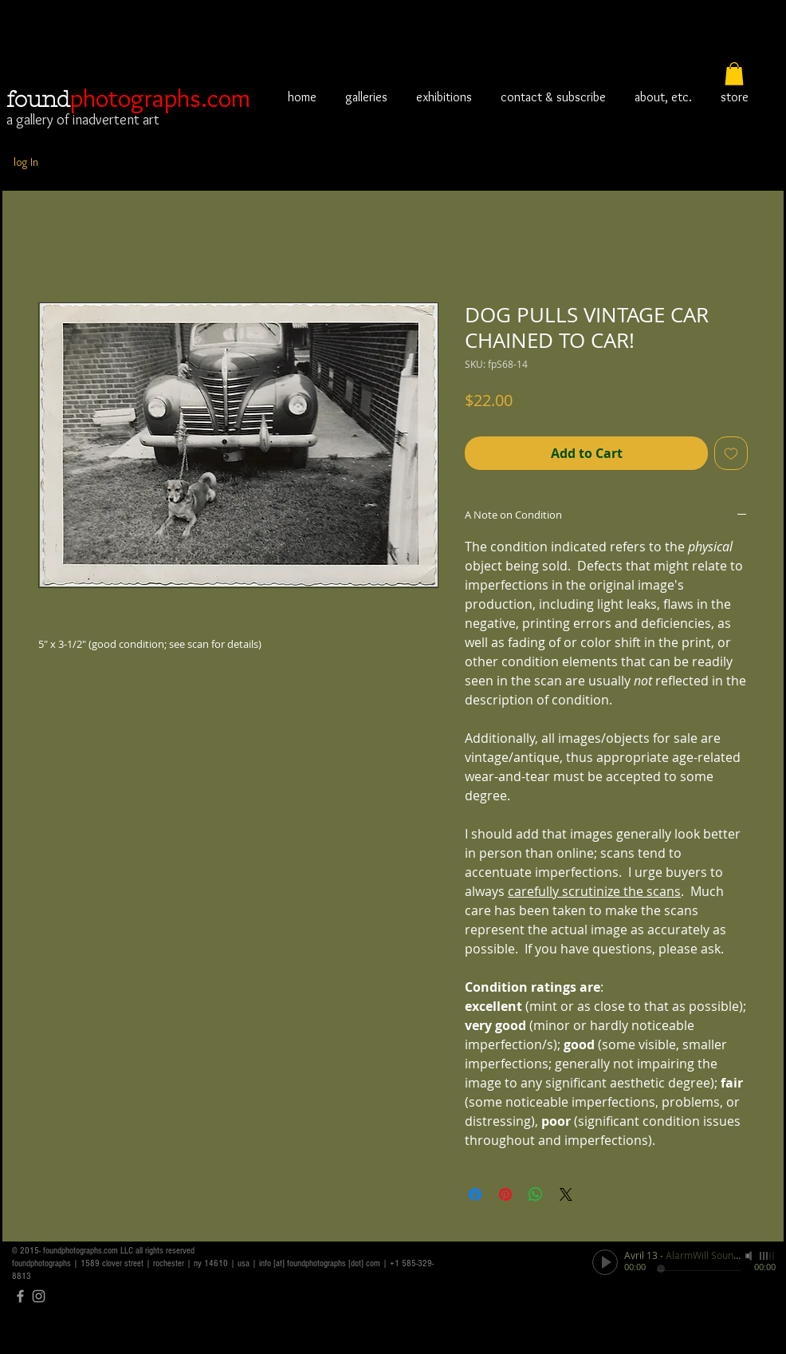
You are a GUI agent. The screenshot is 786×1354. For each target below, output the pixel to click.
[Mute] (750, 1256)
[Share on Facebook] (475, 1194)
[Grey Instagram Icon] (38, 1296)
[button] (734, 73)
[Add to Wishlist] (731, 453)
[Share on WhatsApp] (535, 1194)
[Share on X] (566, 1194)
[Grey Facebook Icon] (20, 1296)
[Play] (605, 1262)
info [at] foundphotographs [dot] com (319, 1263)
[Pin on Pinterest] (505, 1194)
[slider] (768, 1256)
